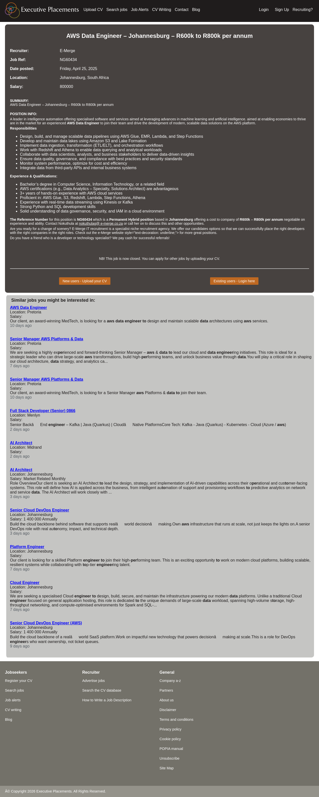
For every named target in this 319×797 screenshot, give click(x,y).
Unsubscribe (169, 758)
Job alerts (12, 700)
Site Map (167, 768)
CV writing (13, 710)
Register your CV (18, 681)
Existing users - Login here (234, 281)
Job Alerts (140, 9)
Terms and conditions (176, 720)
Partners (166, 690)
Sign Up (282, 9)
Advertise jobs (93, 681)
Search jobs (117, 9)
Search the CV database (101, 690)
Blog (196, 9)
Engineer (91, 123)
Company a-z (170, 681)
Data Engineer (101, 35)
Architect (136, 189)
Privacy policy (170, 729)
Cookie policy (170, 739)
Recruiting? (303, 9)
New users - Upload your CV (85, 281)
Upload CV (93, 9)
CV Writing (161, 9)
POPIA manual (171, 749)
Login (264, 9)
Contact (181, 9)
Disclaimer (168, 710)
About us (167, 700)
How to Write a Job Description (106, 700)
